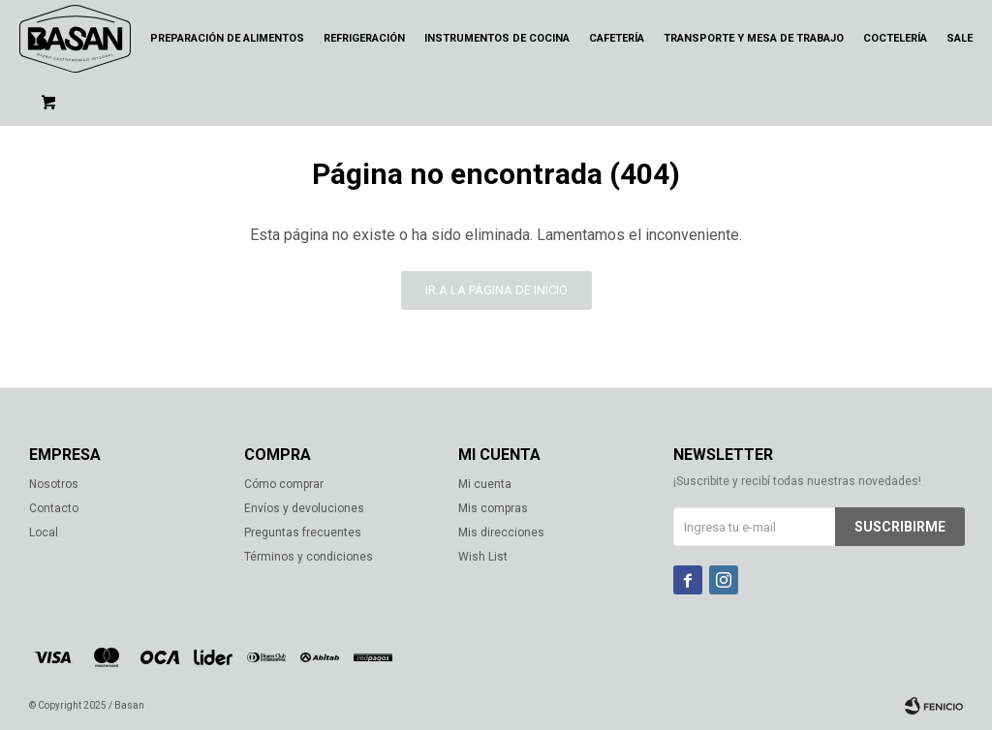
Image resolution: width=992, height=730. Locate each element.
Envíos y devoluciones (304, 508)
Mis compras (493, 508)
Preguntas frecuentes (302, 532)
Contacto (53, 508)
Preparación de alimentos (227, 38)
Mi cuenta (485, 484)
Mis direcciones (501, 532)
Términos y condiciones (308, 556)
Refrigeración (364, 38)
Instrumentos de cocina (497, 38)
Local (43, 532)
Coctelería (895, 38)
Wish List (483, 556)
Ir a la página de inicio (496, 290)
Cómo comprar (284, 484)
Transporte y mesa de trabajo (754, 38)
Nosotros (53, 484)
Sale (959, 38)
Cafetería (616, 38)
